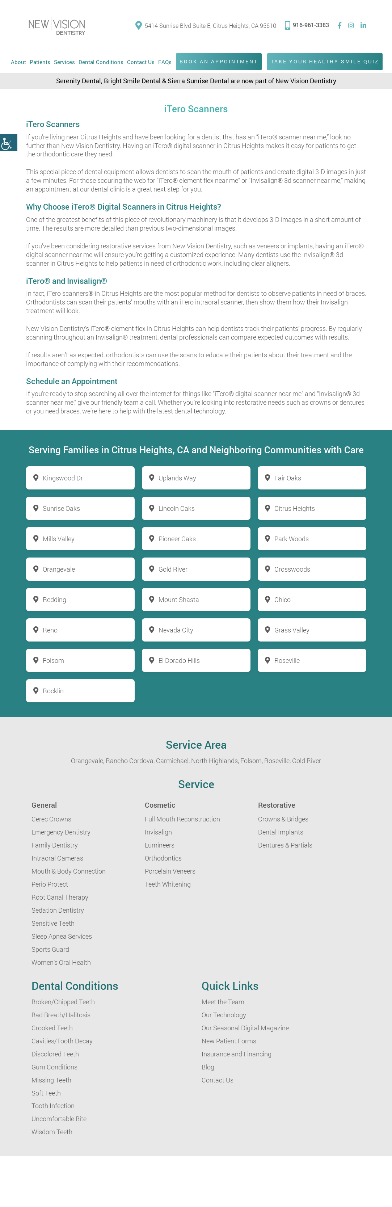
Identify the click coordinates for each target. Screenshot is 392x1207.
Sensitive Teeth (53, 923)
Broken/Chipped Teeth (63, 1001)
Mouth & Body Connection (68, 871)
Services (64, 62)
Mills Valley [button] (59, 538)
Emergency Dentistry (60, 832)
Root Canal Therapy (59, 897)
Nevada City (176, 630)
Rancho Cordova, (130, 760)
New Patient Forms (229, 1040)
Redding (54, 599)
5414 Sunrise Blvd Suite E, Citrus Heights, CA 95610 (205, 25)
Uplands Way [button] (177, 478)
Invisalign (158, 832)
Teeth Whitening (168, 884)
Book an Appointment (219, 61)
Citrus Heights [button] (294, 508)
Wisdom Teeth (51, 1131)
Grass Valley (291, 630)
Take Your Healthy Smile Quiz (325, 61)
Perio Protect (49, 884)
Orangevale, (87, 760)
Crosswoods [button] (292, 569)
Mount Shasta (179, 599)
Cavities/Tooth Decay (62, 1040)
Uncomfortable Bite (59, 1118)
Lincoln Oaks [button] (177, 508)
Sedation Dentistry (57, 910)
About (18, 62)
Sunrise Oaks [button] (61, 508)
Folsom (53, 660)
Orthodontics (163, 858)
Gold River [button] (173, 569)
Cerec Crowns (51, 819)
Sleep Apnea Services (61, 936)
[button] (8, 142)
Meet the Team (223, 1001)
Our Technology (224, 1014)
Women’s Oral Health (61, 962)
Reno (50, 630)
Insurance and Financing (236, 1054)
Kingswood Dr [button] (63, 478)
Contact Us (141, 62)
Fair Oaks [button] (287, 478)
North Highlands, (215, 760)
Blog (208, 1067)
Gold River (306, 760)
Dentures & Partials (285, 845)
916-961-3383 (307, 25)
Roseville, (277, 760)
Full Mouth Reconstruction (182, 819)
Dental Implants (280, 832)
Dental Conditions (101, 62)
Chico (282, 599)
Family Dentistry (54, 845)
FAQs (165, 62)
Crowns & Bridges (283, 819)
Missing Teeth (51, 1080)
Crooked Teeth (52, 1027)
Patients (40, 62)
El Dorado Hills (179, 660)
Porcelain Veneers (170, 871)
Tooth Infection (53, 1105)
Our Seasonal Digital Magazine (245, 1027)
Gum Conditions (54, 1067)
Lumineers (159, 845)
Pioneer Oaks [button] (177, 538)
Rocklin (53, 690)
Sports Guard (50, 949)
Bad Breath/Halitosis (60, 1014)
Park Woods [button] (291, 538)
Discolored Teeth (55, 1054)
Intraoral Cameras (57, 858)
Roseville (287, 660)
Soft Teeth (46, 1093)
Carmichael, (173, 760)
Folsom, (251, 760)
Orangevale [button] (59, 569)
